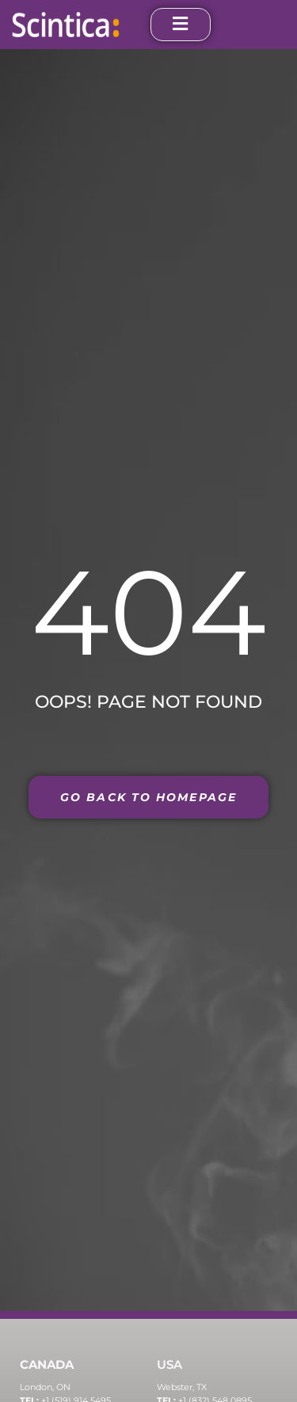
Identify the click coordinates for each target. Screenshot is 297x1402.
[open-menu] (180, 24)
